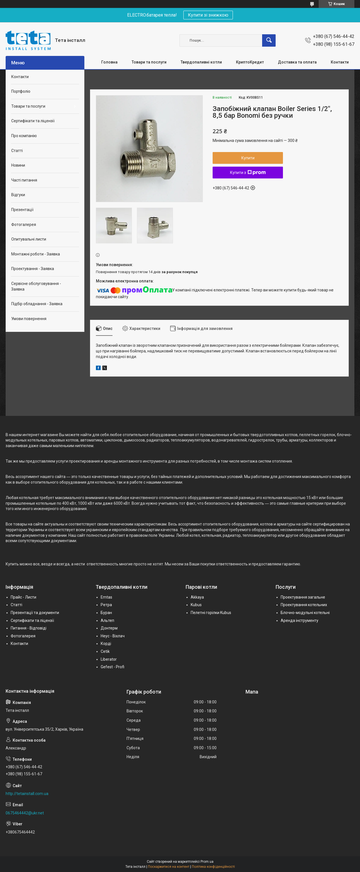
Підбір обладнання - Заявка (36, 304)
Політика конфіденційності (213, 867)
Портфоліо (20, 91)
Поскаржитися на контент (168, 867)
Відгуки (18, 194)
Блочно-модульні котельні (305, 612)
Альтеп (107, 620)
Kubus (196, 605)
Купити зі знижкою (208, 15)
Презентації (22, 209)
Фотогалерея (23, 224)
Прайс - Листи (23, 597)
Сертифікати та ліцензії (33, 121)
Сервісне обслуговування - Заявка (36, 286)
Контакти (340, 62)
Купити (248, 158)
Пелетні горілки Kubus (211, 612)
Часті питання (24, 180)
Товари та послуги (149, 62)
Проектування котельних (304, 605)
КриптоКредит (250, 62)
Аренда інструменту (299, 620)
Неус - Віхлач (113, 636)
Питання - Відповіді (28, 628)
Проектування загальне (303, 597)
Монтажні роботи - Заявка (35, 254)
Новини (18, 165)
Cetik (105, 651)
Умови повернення (28, 318)
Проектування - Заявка (32, 268)
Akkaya (197, 597)
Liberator (109, 659)
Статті (17, 150)
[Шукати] (269, 40)
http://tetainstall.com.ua (27, 793)
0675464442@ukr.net (25, 813)
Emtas (106, 597)
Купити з (248, 172)
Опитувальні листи (28, 239)
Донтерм (109, 628)
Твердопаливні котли (201, 62)
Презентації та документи (35, 612)
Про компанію (24, 135)
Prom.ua (207, 862)
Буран (106, 612)
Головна (109, 62)
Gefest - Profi (112, 667)
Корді (106, 643)
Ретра (106, 605)
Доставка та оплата (297, 62)
